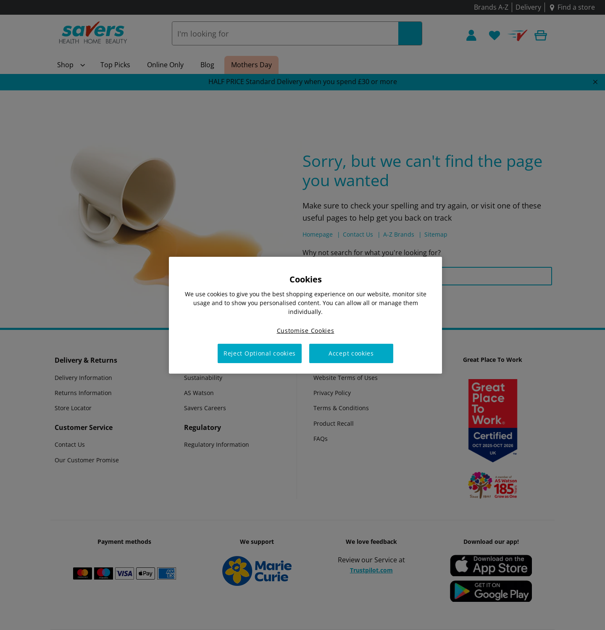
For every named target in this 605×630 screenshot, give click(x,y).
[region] (305, 314)
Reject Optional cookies (260, 353)
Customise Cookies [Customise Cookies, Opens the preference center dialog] (305, 330)
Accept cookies (351, 353)
